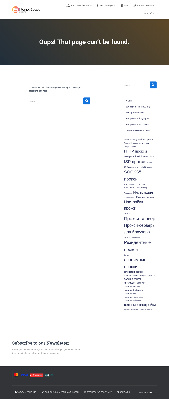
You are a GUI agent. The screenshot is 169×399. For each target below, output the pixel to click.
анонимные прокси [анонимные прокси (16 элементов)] (135, 263)
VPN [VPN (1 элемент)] (143, 184)
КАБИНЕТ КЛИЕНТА (143, 5)
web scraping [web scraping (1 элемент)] (142, 188)
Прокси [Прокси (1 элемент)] (127, 213)
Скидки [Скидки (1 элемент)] (126, 255)
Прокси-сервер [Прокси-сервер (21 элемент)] (139, 218)
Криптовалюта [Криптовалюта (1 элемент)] (129, 197)
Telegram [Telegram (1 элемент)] (132, 184)
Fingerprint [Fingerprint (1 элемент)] (128, 143)
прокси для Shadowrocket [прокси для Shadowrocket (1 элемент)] (133, 290)
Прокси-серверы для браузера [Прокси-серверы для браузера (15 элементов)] (139, 228)
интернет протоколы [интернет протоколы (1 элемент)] (147, 275)
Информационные (135, 112)
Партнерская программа (98, 392)
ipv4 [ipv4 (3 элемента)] (137, 156)
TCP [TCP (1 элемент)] (125, 184)
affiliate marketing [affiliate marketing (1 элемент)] (130, 140)
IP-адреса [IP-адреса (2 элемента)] (129, 156)
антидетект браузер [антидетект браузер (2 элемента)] (133, 272)
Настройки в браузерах (137, 118)
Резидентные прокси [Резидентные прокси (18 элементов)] (137, 246)
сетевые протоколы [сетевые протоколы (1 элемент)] (131, 310)
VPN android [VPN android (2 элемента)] (130, 187)
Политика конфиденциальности (60, 392)
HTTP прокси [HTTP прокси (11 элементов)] (135, 151)
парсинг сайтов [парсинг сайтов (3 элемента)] (132, 279)
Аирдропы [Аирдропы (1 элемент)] (128, 193)
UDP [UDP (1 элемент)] (138, 184)
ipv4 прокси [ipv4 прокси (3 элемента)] (147, 156)
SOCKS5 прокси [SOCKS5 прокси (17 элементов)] (132, 175)
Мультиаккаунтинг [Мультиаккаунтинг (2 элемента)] (145, 197)
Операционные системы (138, 130)
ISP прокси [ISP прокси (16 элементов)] (134, 161)
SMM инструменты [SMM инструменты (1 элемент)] (131, 167)
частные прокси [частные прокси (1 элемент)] (146, 310)
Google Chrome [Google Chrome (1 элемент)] (130, 146)
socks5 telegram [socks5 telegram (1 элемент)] (146, 167)
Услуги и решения (79, 5)
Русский (149, 14)
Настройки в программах (138, 124)
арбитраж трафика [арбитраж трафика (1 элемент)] (131, 275)
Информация (105, 5)
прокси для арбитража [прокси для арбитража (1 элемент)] (132, 300)
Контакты (123, 392)
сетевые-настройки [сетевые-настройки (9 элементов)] (140, 305)
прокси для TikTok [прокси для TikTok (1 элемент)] (131, 293)
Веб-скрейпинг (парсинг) (138, 106)
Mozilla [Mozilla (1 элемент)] (149, 162)
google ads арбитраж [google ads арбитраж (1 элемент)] (141, 143)
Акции (129, 100)
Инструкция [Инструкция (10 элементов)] (143, 192)
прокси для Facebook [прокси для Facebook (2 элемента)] (134, 283)
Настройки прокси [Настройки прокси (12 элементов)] (133, 205)
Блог (124, 5)
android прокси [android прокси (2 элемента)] (145, 139)
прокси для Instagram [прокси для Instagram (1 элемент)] (132, 286)
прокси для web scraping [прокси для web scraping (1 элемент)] (133, 297)
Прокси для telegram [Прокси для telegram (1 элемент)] (132, 237)
